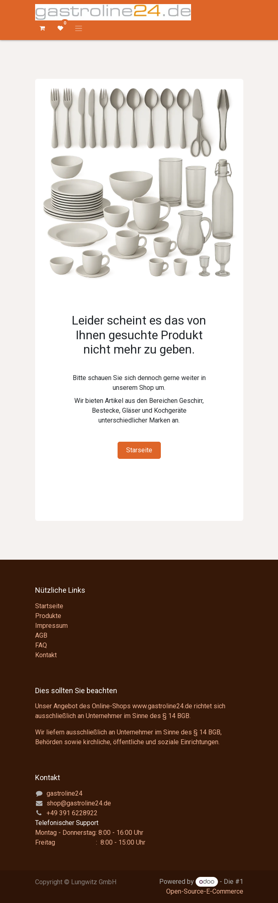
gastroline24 (64, 793)
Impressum (51, 625)
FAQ (41, 645)
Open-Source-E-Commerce (204, 891)
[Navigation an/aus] (78, 28)
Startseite (49, 606)
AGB (41, 635)
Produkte (48, 616)
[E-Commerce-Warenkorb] (42, 28)
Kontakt (46, 655)
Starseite (139, 450)
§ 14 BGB (175, 716)
